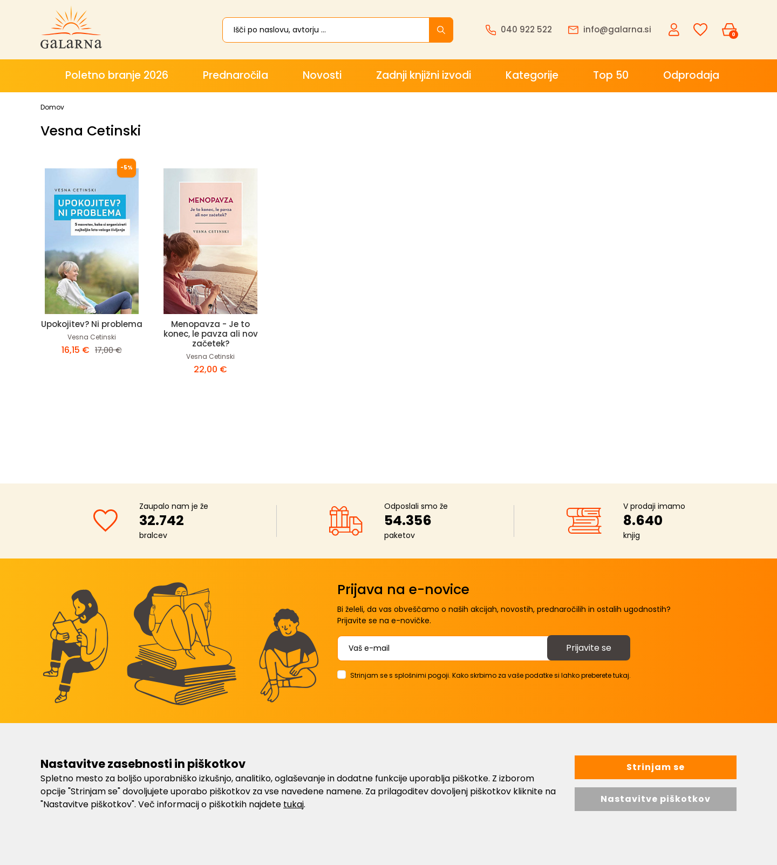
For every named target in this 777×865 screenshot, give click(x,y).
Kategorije (532, 75)
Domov (52, 107)
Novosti (322, 75)
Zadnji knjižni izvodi (423, 75)
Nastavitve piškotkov (656, 799)
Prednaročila (235, 75)
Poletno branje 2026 (116, 75)
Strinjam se (655, 767)
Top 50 (611, 75)
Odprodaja (691, 75)
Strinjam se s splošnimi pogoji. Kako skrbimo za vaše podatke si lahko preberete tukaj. (490, 675)
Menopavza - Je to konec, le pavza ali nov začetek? (210, 333)
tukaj (293, 804)
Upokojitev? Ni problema (91, 324)
